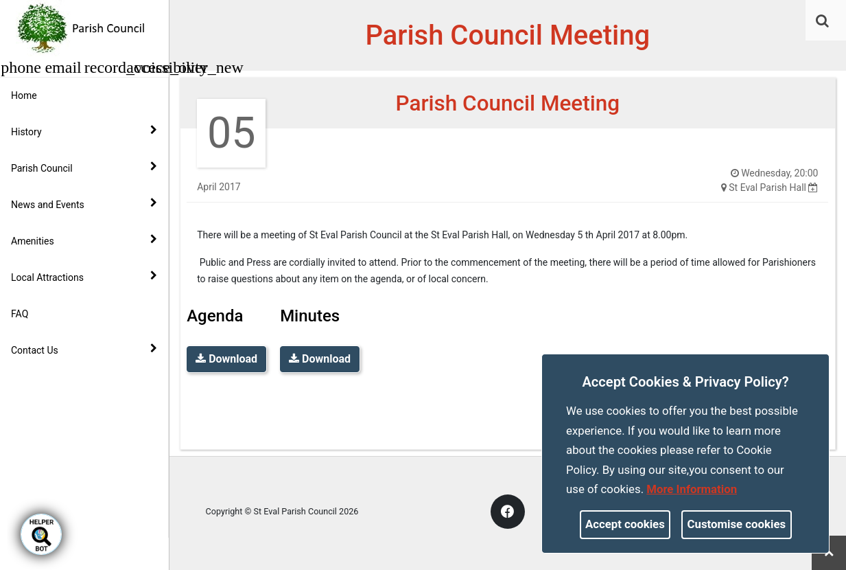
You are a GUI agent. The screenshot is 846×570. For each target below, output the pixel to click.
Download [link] (226, 358)
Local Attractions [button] (84, 277)
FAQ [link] (19, 313)
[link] (822, 20)
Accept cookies (625, 524)
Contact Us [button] (84, 349)
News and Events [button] (84, 204)
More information (691, 489)
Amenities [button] (84, 240)
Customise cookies (737, 524)
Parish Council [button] (84, 167)
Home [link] (24, 95)
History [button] (84, 131)
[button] (823, 21)
